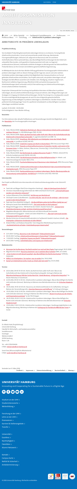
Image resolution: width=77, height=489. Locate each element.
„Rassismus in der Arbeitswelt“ (29, 234)
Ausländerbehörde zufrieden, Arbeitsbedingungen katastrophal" (28, 225)
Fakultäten (6, 444)
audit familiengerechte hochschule (51, 476)
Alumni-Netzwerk (9, 447)
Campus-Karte (7, 458)
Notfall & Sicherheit (10, 461)
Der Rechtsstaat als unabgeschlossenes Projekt (35, 153)
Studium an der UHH (10, 400)
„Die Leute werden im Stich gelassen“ (45, 204)
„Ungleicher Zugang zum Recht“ (29, 238)
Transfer (5, 427)
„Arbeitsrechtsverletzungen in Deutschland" (34, 236)
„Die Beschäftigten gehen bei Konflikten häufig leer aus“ (49, 202)
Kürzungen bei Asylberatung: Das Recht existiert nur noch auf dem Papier (30, 249)
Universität (6, 434)
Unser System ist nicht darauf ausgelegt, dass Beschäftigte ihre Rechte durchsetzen (34, 254)
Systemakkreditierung (72, 475)
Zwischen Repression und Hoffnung (40, 289)
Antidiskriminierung (10, 465)
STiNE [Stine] (54, 2)
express (4, 185)
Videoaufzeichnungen (47, 234)
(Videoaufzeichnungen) (48, 238)
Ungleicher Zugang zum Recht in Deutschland (35, 144)
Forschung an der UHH (11, 413)
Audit (57, 475)
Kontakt (5, 455)
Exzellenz (5, 437)
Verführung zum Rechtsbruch (40, 195)
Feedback (19, 370)
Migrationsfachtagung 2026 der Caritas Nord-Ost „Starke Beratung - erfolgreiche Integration (36, 275)
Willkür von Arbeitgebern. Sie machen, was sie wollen (23, 259)
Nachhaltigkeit (7, 441)
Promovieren (7, 420)
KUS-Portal (47, 2)
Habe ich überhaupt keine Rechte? (55, 188)
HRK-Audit (64, 476)
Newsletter (8, 121)
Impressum (29, 370)
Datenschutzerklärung (44, 370)
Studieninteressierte (10, 403)
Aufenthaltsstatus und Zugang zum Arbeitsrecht (36, 241)
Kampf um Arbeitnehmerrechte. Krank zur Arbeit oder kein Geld (27, 261)
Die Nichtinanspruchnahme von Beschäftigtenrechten (37, 157)
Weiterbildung (7, 406)
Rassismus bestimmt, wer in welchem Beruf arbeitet (38, 252)
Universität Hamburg (11, 2)
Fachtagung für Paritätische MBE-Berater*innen (53, 307)
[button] (69, 2)
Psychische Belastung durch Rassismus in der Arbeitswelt (38, 162)
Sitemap (71, 370)
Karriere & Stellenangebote (13, 423)
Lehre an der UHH (9, 417)
